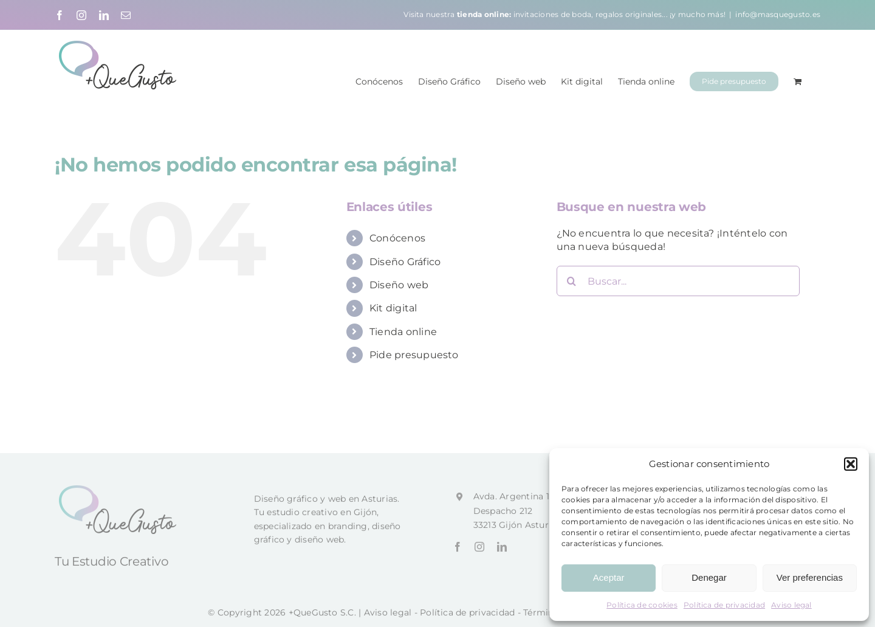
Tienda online (403, 331)
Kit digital (393, 307)
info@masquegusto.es (777, 14)
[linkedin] (502, 551)
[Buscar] (572, 280)
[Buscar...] (678, 280)
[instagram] (479, 551)
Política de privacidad (724, 604)
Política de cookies (642, 604)
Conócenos (397, 237)
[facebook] (457, 551)
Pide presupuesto (414, 354)
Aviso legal (791, 604)
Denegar (709, 577)
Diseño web (398, 284)
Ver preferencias (810, 577)
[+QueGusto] (119, 493)
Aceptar (609, 577)
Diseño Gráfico (405, 261)
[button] (851, 464)
